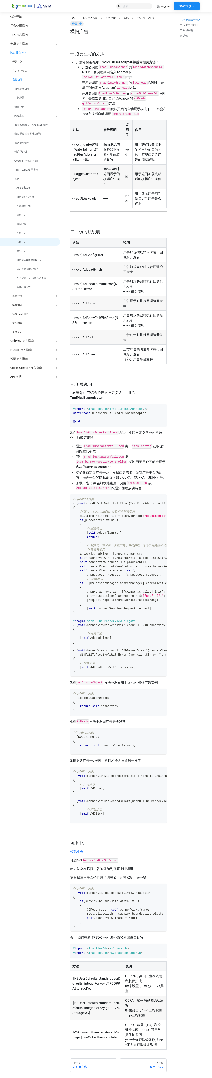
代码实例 (76, 852)
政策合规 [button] (17, 295)
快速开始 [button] (16, 16)
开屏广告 (21, 233)
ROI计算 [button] (19, 115)
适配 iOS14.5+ (20, 313)
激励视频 (21, 223)
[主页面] (73, 18)
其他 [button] (16, 178)
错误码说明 (20, 151)
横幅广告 (21, 241)
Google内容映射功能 (26, 160)
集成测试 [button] (17, 305)
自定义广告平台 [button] (25, 197)
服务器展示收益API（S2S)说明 (31, 124)
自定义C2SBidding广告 (29, 259)
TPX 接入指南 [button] (19, 34)
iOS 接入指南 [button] (18, 52)
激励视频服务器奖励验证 (28, 133)
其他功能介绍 (24, 287)
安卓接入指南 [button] (19, 44)
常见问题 (17, 323)
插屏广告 (21, 215)
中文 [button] (162, 6)
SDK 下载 (185, 6)
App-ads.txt (23, 187)
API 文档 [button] (16, 377)
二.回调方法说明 (189, 25)
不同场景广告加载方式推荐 (31, 277)
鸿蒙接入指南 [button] (19, 359)
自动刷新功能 (21, 88)
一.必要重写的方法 (190, 20)
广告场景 (19, 97)
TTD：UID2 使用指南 (26, 169)
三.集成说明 (186, 30)
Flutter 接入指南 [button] (21, 350)
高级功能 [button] (17, 79)
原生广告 (21, 251)
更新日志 (17, 331)
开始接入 (17, 61)
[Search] (134, 6)
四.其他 (184, 35)
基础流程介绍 (24, 205)
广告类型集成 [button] (19, 70)
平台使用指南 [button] (19, 26)
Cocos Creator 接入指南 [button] (26, 368)
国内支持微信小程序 (28, 269)
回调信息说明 (21, 142)
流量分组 (19, 106)
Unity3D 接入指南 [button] (22, 341)
